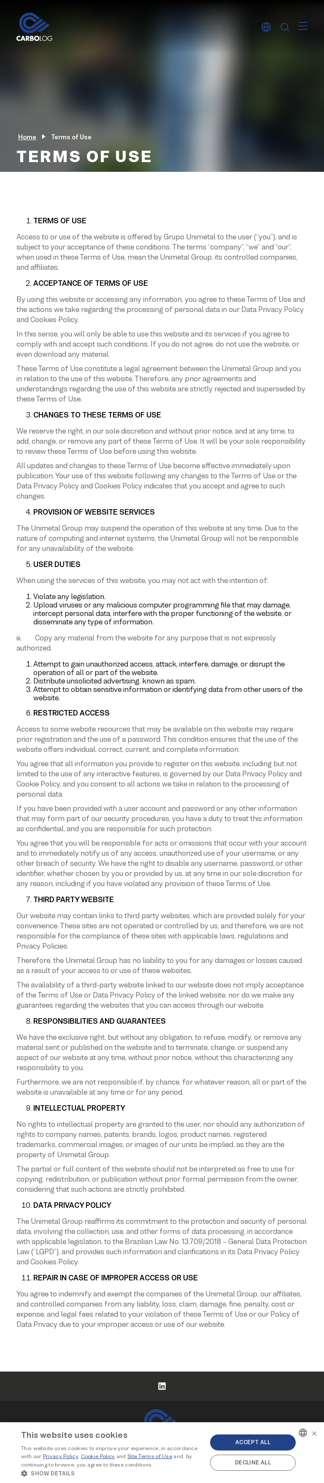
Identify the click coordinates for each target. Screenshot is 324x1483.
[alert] (162, 1452)
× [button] (314, 1432)
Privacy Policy (60, 1456)
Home (27, 137)
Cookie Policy (98, 1456)
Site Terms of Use (149, 1456)
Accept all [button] (252, 1442)
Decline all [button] (253, 1462)
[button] (111, 1473)
